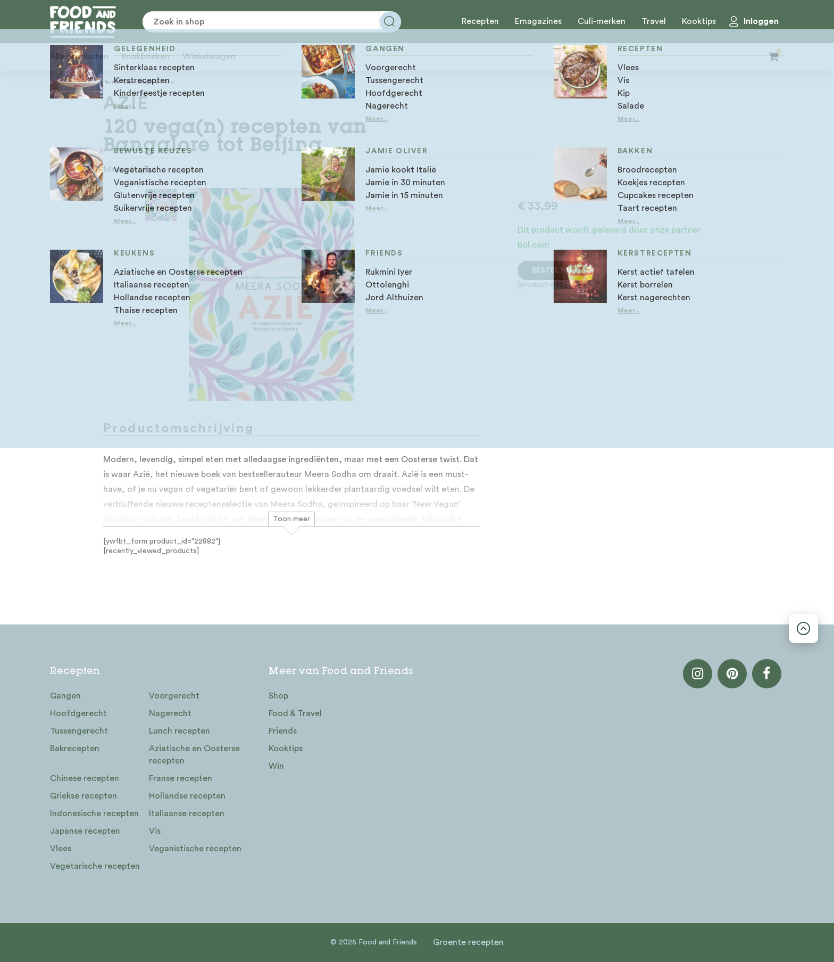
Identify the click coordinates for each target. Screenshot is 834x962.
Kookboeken (145, 56)
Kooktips (699, 21)
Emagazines (538, 21)
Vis (155, 831)
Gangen (65, 696)
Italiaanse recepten (186, 813)
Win (276, 766)
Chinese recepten (84, 778)
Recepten (480, 21)
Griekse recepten (83, 796)
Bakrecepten (74, 748)
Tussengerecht (79, 731)
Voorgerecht (174, 696)
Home (110, 82)
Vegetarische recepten (95, 866)
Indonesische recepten (94, 813)
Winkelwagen (209, 56)
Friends (283, 731)
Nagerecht (170, 713)
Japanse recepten (85, 831)
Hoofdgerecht (78, 713)
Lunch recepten (179, 731)
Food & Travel (295, 713)
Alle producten (79, 56)
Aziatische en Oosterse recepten (194, 754)
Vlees (60, 848)
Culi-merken (602, 21)
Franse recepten (180, 778)
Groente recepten (468, 942)
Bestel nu (552, 270)
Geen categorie (141, 82)
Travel (653, 21)
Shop (278, 696)
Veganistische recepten (195, 848)
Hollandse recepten (187, 796)
